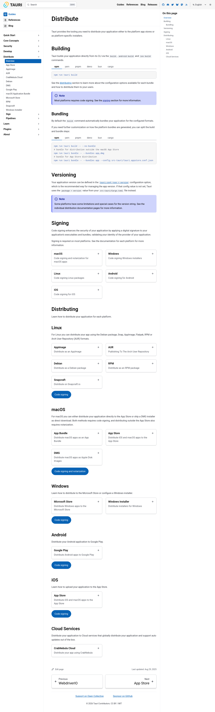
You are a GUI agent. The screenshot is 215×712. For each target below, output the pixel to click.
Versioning (63, 175)
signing (106, 100)
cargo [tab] (110, 66)
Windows (60, 486)
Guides (120, 4)
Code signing (61, 394)
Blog (143, 4)
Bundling (59, 113)
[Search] (51, 5)
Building (60, 49)
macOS (58, 409)
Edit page (57, 669)
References (132, 4)
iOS (54, 580)
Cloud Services (65, 628)
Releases (152, 4)
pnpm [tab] (78, 66)
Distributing (64, 309)
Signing (60, 223)
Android (58, 534)
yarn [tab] (67, 66)
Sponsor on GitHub (122, 696)
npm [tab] (56, 66)
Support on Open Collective (89, 696)
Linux (56, 327)
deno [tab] (89, 66)
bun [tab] (100, 66)
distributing (65, 83)
